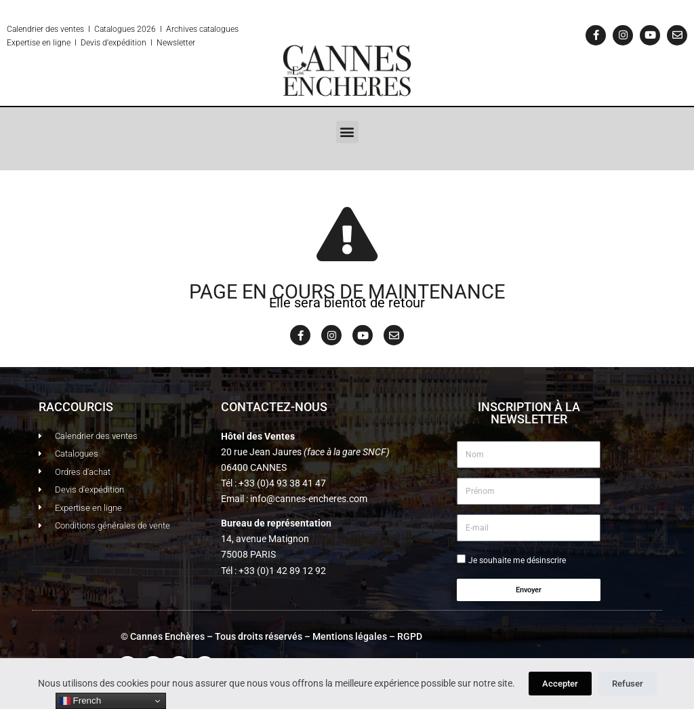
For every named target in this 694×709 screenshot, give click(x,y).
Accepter (560, 683)
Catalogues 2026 (125, 29)
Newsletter (176, 42)
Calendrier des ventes (45, 29)
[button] (347, 132)
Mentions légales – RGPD (367, 636)
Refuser (627, 683)
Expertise (23, 42)
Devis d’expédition (113, 42)
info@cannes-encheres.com (308, 498)
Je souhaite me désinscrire (517, 560)
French (80, 700)
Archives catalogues (202, 29)
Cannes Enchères (167, 636)
